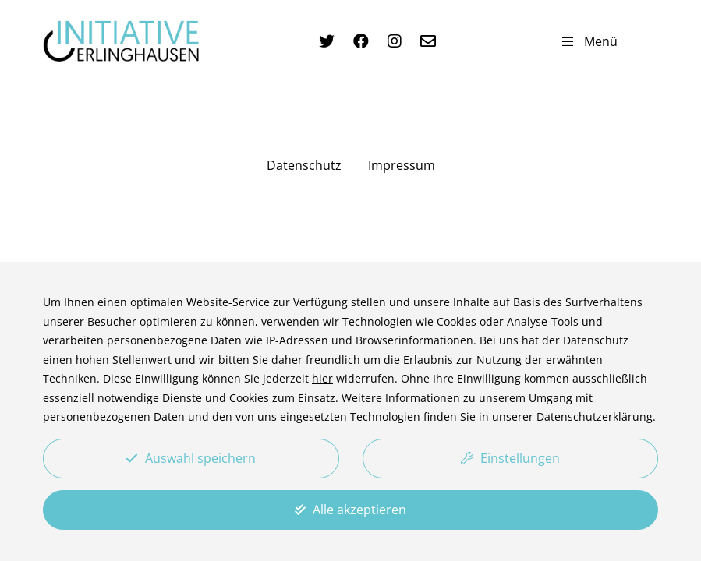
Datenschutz (304, 165)
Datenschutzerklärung (594, 416)
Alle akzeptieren (350, 509)
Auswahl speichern (191, 458)
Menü (590, 41)
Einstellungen (510, 458)
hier (322, 378)
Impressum (401, 165)
